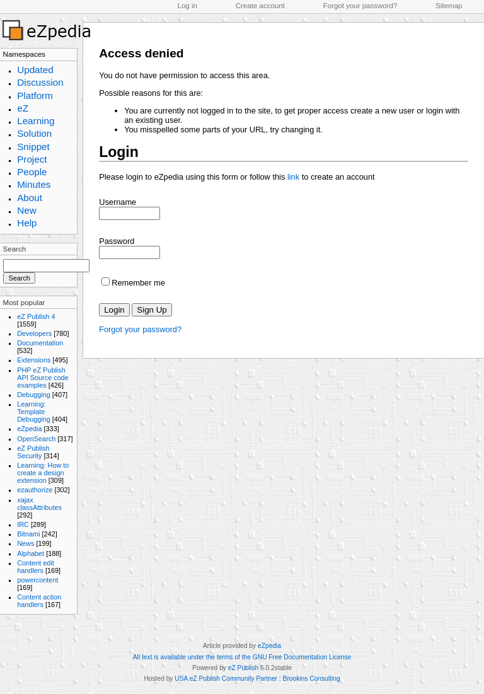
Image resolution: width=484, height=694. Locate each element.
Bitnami (28, 534)
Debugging (33, 394)
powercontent (37, 580)
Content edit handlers (35, 566)
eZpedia (29, 428)
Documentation (40, 343)
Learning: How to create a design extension (43, 472)
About (29, 197)
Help (27, 222)
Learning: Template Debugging (33, 411)
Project (32, 159)
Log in (187, 5)
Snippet (33, 146)
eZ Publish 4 (36, 316)
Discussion (40, 82)
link (293, 177)
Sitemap (448, 5)
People (32, 171)
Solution (34, 133)
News (25, 543)
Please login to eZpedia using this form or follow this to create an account (236, 177)
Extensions (33, 360)
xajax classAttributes (39, 503)
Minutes (33, 184)
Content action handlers (39, 600)
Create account (260, 5)
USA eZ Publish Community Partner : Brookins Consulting (257, 678)
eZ (22, 108)
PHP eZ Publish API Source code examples (43, 377)
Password (116, 241)
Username (117, 202)
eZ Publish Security (33, 452)
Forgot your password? (360, 5)
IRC (23, 524)
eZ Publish (243, 667)
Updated (35, 69)
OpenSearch (36, 438)
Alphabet (30, 553)
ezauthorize (34, 490)
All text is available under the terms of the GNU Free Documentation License (242, 657)
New (26, 210)
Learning (35, 120)
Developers (34, 333)
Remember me (138, 282)
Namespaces (24, 54)
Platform (35, 95)
